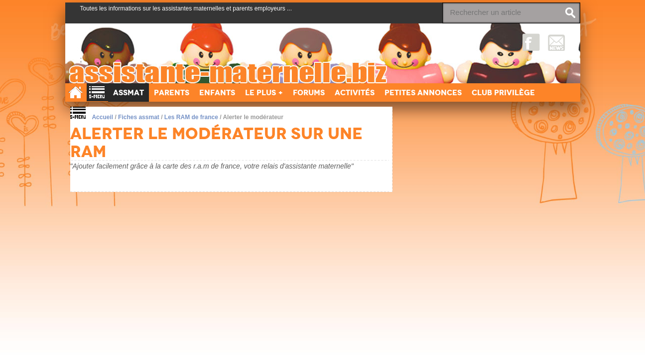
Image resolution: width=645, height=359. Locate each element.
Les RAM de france (191, 117)
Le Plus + (264, 92)
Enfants (217, 92)
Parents (171, 92)
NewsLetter (556, 42)
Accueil (102, 117)
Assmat (128, 92)
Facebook (531, 42)
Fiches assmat (138, 117)
